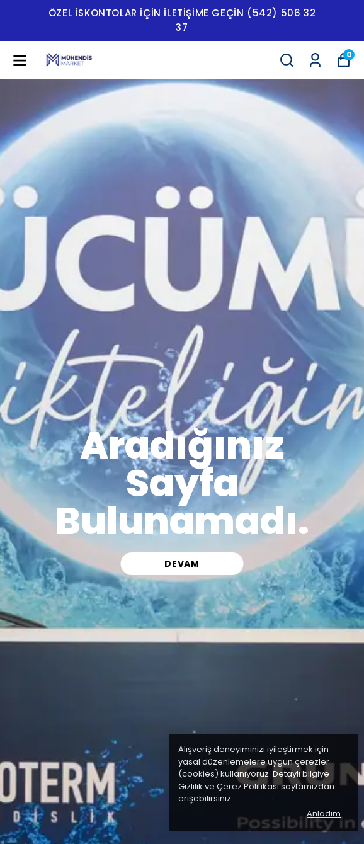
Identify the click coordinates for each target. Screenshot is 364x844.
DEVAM (182, 563)
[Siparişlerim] (315, 60)
